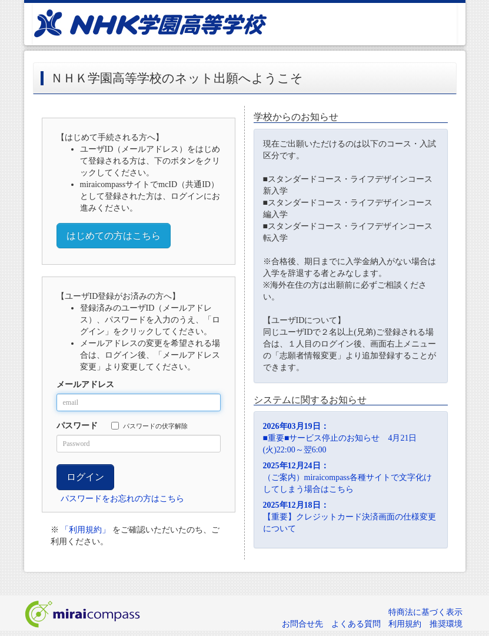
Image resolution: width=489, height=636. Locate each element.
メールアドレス (85, 384)
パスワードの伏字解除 (149, 425)
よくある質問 (356, 624)
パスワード (77, 425)
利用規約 (404, 624)
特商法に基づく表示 (425, 612)
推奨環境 (446, 624)
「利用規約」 (85, 529)
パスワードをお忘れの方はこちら (122, 498)
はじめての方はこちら (113, 236)
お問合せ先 (302, 624)
